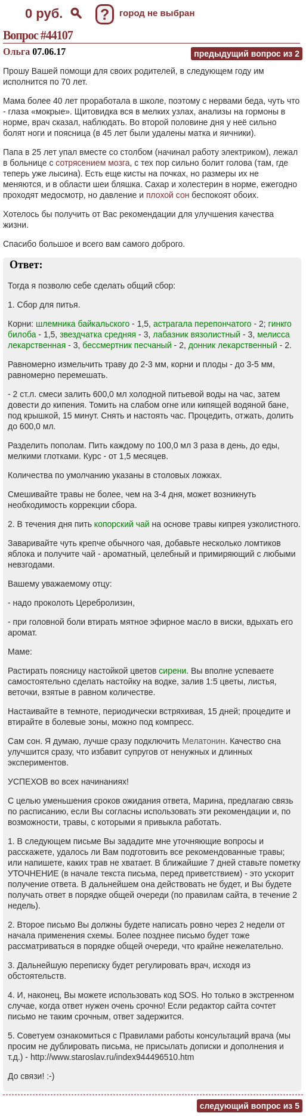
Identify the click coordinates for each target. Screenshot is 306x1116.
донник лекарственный (232, 345)
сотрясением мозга (92, 163)
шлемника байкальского (82, 323)
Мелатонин (203, 741)
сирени (172, 670)
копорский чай (122, 524)
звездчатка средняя (98, 334)
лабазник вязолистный (196, 334)
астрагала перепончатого (202, 323)
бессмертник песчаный (126, 345)
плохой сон (168, 195)
